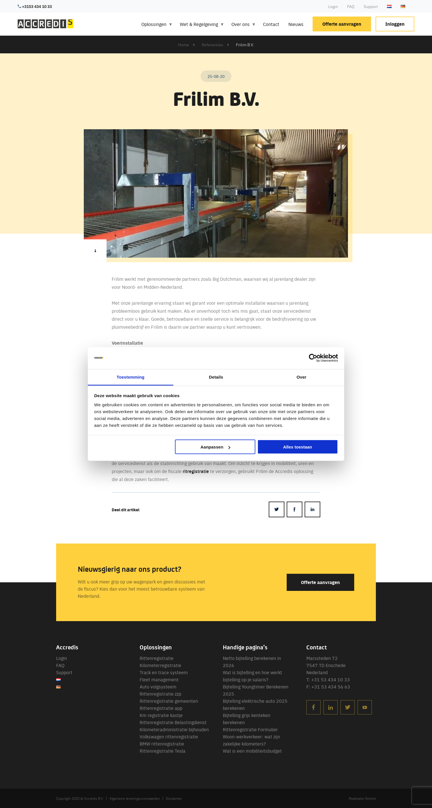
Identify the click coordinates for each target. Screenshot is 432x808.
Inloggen (395, 24)
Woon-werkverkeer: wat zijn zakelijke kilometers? (251, 740)
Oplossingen (153, 24)
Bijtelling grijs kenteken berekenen (246, 718)
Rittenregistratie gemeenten (169, 701)
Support (371, 6)
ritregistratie (196, 471)
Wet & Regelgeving (199, 24)
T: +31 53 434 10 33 (328, 679)
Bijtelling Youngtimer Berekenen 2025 (255, 690)
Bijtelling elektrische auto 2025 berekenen (255, 704)
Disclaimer (174, 798)
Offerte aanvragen (341, 24)
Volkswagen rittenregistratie (169, 736)
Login (333, 6)
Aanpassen (215, 447)
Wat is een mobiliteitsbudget (252, 751)
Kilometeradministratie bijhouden (174, 729)
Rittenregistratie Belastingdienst (173, 722)
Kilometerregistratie (160, 665)
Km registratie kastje (161, 715)
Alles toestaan (297, 447)
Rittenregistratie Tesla (163, 751)
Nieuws (295, 24)
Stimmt (370, 798)
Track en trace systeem (164, 672)
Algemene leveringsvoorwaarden (134, 798)
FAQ (350, 6)
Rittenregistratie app (161, 708)
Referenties (212, 44)
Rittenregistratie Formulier (250, 729)
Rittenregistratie (157, 658)
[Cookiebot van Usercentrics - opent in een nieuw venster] (313, 358)
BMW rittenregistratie (162, 743)
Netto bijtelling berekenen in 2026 (252, 661)
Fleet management (159, 679)
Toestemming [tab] (130, 376)
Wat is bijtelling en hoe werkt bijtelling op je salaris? (252, 675)
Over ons (240, 24)
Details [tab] (216, 376)
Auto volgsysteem (158, 686)
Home (183, 44)
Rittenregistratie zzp (160, 693)
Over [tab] (302, 376)
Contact (271, 24)
